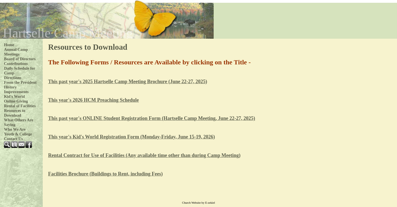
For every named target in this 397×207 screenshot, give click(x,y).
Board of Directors (20, 59)
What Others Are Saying (18, 122)
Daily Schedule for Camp (19, 70)
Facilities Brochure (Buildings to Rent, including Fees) (105, 174)
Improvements (16, 92)
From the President (20, 82)
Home (9, 45)
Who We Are (15, 129)
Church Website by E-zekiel (198, 202)
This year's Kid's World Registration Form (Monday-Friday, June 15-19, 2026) (131, 137)
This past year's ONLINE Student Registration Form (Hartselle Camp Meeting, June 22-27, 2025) (151, 118)
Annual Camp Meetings (16, 51)
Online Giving (16, 101)
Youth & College (18, 134)
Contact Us (13, 139)
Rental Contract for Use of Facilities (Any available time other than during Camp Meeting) (144, 155)
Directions (12, 77)
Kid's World (14, 96)
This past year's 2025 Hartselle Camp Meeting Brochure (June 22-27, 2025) (127, 81)
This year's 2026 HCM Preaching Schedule (93, 100)
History (10, 87)
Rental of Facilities (20, 106)
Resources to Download (14, 112)
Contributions (16, 63)
